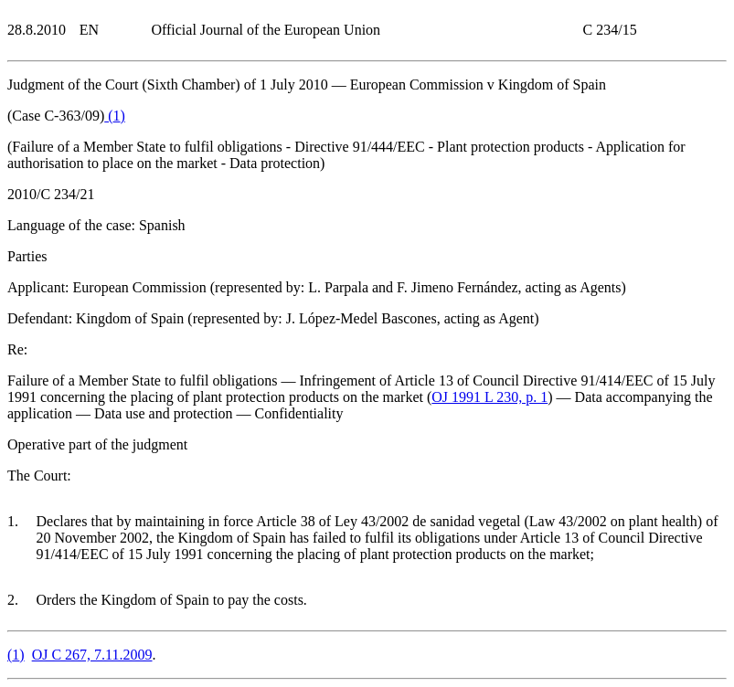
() (114, 115)
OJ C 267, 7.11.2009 (92, 654)
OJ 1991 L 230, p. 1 (489, 397)
